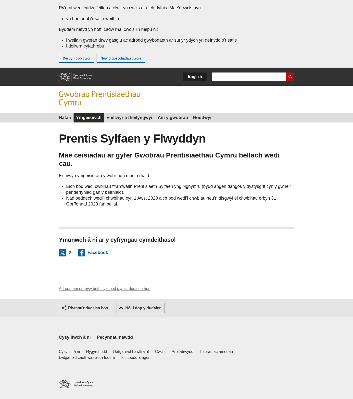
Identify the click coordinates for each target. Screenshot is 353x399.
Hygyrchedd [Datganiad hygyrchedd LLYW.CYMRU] (96, 352)
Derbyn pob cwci (76, 58)
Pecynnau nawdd (115, 337)
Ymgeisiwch (88, 117)
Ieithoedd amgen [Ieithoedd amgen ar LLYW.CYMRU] (136, 357)
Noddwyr (202, 117)
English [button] (195, 76)
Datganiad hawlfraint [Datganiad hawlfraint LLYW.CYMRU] (131, 352)
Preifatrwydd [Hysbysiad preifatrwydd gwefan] (182, 352)
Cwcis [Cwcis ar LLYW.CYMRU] (160, 352)
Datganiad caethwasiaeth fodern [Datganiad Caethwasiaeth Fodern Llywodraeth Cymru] (87, 357)
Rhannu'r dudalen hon (88, 308)
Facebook (98, 253)
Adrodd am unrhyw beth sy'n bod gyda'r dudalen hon (104, 289)
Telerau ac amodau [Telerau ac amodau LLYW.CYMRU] (216, 352)
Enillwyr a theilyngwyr (129, 117)
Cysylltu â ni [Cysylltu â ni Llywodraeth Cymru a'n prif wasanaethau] (69, 352)
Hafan (65, 117)
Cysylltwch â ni (75, 337)
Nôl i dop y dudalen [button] (143, 308)
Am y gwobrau (173, 117)
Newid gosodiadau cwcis (121, 58)
